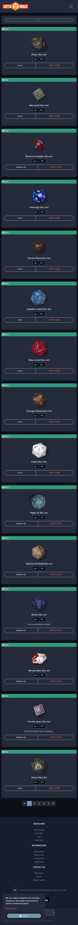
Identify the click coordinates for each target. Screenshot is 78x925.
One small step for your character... (39, 731)
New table (39, 833)
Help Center (39, 873)
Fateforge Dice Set (39, 207)
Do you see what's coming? (39, 624)
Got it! (24, 916)
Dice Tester (39, 840)
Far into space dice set (39, 721)
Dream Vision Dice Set (39, 258)
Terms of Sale (39, 858)
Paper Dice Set (39, 461)
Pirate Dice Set (39, 54)
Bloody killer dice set (39, 670)
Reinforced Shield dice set (39, 563)
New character (39, 830)
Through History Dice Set (39, 410)
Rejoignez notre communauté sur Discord (43, 890)
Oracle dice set (39, 614)
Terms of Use (39, 855)
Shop (39, 837)
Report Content (39, 880)
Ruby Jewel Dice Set (39, 360)
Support (39, 876)
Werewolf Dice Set (39, 105)
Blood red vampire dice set (39, 156)
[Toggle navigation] (71, 6)
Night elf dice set (39, 512)
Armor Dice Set (39, 777)
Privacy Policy (39, 851)
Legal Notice (39, 862)
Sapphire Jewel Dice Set (39, 309)
